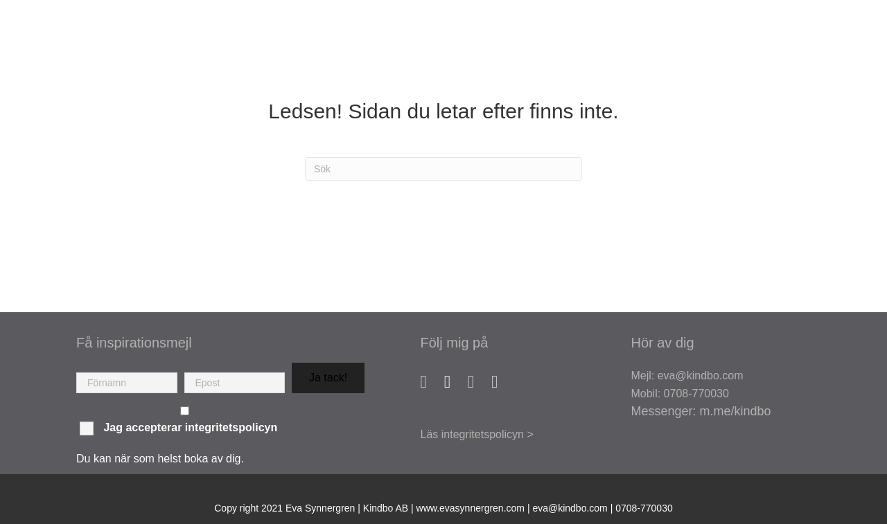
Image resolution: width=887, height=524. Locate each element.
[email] (235, 382)
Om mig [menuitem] (432, 42)
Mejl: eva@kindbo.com (687, 375)
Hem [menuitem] (379, 42)
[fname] (126, 382)
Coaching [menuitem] (504, 42)
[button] (328, 378)
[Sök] (443, 169)
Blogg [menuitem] (830, 42)
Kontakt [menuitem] (824, 77)
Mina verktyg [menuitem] (748, 42)
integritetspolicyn (231, 427)
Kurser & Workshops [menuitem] (620, 42)
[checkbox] (185, 410)
